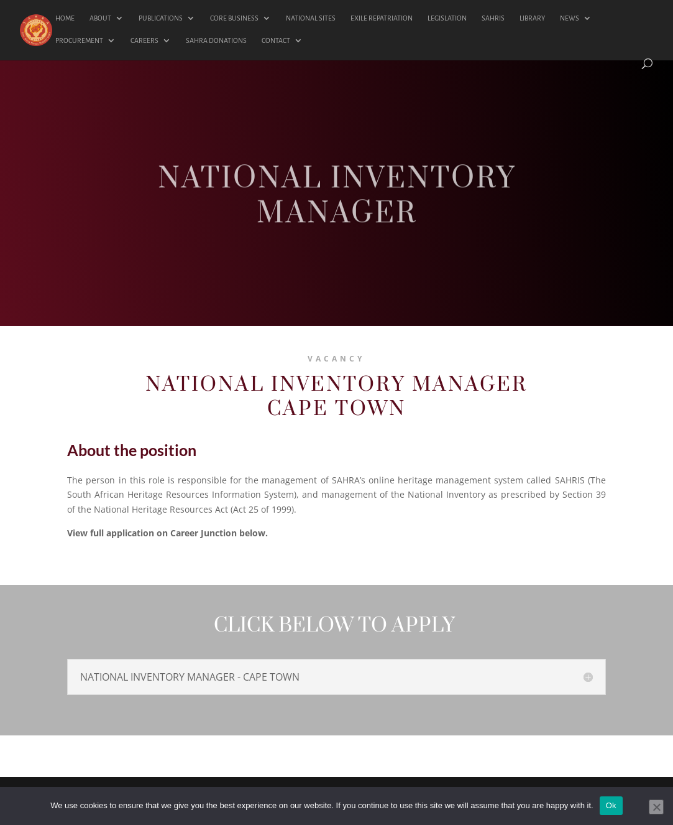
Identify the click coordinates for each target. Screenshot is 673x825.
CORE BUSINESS (234, 18)
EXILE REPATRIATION (381, 18)
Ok (611, 805)
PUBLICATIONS (161, 18)
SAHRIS (493, 18)
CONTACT (276, 40)
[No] (656, 806)
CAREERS (144, 40)
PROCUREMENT (79, 40)
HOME (65, 18)
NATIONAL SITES (311, 18)
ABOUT (100, 18)
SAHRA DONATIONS (216, 40)
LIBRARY (532, 18)
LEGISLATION (447, 18)
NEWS (569, 18)
